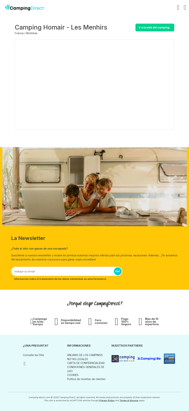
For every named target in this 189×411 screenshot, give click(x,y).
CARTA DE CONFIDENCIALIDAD (86, 362)
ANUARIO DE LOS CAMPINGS (85, 355)
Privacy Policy (107, 400)
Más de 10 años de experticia (152, 322)
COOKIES (72, 374)
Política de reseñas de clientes (86, 379)
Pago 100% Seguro (126, 322)
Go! (117, 271)
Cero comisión (101, 321)
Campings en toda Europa (40, 322)
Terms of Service (129, 400)
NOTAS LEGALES (77, 359)
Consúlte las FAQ (33, 355)
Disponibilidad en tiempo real (71, 321)
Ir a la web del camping (154, 27)
